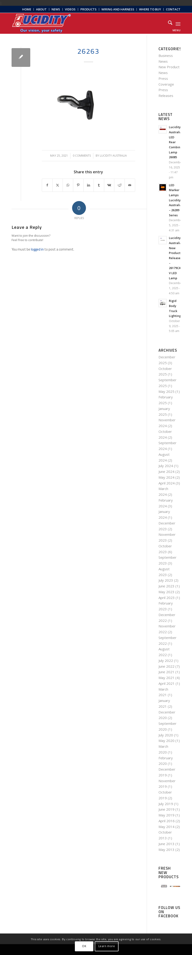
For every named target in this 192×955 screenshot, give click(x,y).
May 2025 (166, 391)
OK (84, 946)
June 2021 (166, 672)
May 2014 (166, 826)
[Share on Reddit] (119, 185)
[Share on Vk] (109, 185)
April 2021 (166, 683)
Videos (70, 9)
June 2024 (166, 471)
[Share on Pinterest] (78, 185)
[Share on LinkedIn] (89, 185)
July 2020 (165, 735)
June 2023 (166, 586)
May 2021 (166, 677)
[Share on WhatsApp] (68, 185)
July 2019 (165, 803)
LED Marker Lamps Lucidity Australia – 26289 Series (175, 200)
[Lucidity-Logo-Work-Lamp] (41, 23)
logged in (37, 249)
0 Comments (82, 156)
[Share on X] (58, 185)
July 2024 (165, 465)
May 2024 (166, 477)
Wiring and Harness (117, 9)
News (56, 9)
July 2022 (165, 660)
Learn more (106, 946)
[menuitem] (27, 9)
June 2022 (166, 666)
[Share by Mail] (130, 185)
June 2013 (166, 843)
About (41, 9)
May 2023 (166, 591)
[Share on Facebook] (47, 185)
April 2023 (166, 597)
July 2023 (165, 580)
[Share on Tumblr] (99, 185)
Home (26, 9)
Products (88, 9)
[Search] (167, 23)
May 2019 (166, 815)
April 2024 (166, 483)
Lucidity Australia (113, 156)
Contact (173, 9)
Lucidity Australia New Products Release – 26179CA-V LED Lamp (175, 258)
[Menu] (178, 23)
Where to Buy (150, 9)
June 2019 (166, 809)
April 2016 (166, 821)
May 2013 (166, 849)
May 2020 (166, 740)
